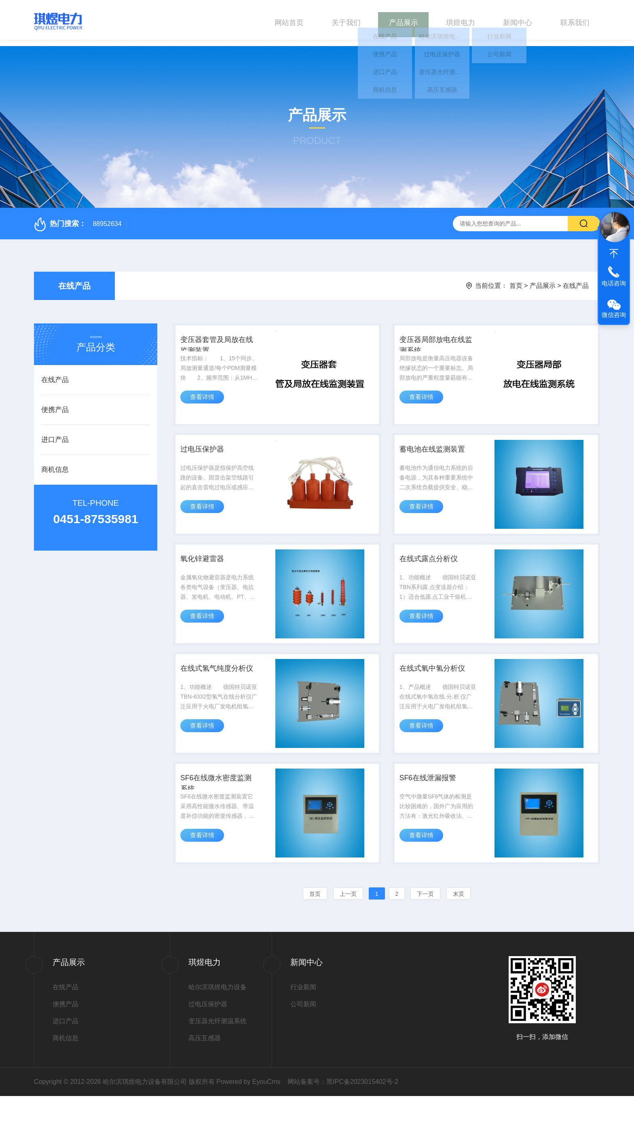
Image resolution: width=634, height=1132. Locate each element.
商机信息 (55, 463)
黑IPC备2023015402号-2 (362, 1117)
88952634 (107, 217)
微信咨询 (614, 314)
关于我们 (346, 20)
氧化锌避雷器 (207, 572)
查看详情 (205, 402)
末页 (458, 930)
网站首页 (289, 20)
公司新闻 (303, 1040)
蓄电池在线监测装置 (438, 454)
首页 (515, 279)
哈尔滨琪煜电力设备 (217, 1023)
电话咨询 (614, 283)
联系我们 (575, 20)
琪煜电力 (460, 20)
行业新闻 (303, 1023)
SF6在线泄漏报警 (433, 809)
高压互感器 (204, 1074)
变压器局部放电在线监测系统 (438, 342)
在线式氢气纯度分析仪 (219, 697)
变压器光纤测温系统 (217, 1057)
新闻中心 (517, 20)
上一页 (348, 930)
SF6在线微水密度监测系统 (219, 815)
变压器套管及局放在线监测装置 (219, 342)
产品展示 (403, 20)
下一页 (425, 930)
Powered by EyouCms (248, 1117)
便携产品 (55, 403)
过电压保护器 (207, 454)
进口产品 (55, 433)
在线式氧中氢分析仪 (438, 690)
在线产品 (74, 279)
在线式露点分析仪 (434, 572)
